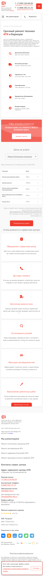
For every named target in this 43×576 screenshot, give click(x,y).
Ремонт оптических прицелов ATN (15, 444)
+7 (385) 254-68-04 (25, 3)
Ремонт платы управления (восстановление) (10, 188)
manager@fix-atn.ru (9, 496)
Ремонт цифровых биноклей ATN (14, 453)
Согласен (36, 568)
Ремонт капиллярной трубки (10, 177)
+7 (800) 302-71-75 (25, 8)
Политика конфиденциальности (21, 553)
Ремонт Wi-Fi (6, 201)
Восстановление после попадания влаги (12, 195)
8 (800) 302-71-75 (8, 485)
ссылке (11, 433)
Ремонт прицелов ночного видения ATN (17, 458)
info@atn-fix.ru (7, 491)
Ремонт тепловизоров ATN (12, 448)
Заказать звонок (21, 136)
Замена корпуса (7, 183)
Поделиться (3, 536)
